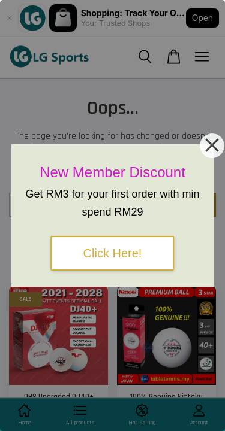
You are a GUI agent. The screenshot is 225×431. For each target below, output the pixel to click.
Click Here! (112, 253)
